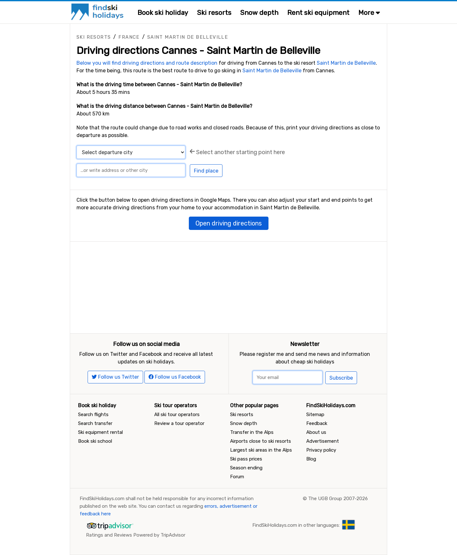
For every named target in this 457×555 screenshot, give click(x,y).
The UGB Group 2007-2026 (338, 498)
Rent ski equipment (318, 12)
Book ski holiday (162, 12)
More (369, 12)
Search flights (93, 414)
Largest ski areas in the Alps (261, 450)
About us (316, 432)
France (128, 37)
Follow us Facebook (175, 377)
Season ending (246, 468)
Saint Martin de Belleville (187, 37)
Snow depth (259, 12)
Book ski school (95, 441)
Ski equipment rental (100, 432)
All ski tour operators (177, 414)
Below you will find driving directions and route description (146, 63)
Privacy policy (321, 450)
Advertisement (322, 441)
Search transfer (95, 423)
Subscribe (341, 378)
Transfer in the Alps (252, 432)
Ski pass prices (246, 459)
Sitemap (315, 414)
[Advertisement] (228, 286)
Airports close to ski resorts (260, 441)
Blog (311, 459)
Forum (237, 477)
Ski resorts (214, 12)
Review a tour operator (179, 423)
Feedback (316, 423)
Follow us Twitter (115, 377)
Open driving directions (228, 223)
